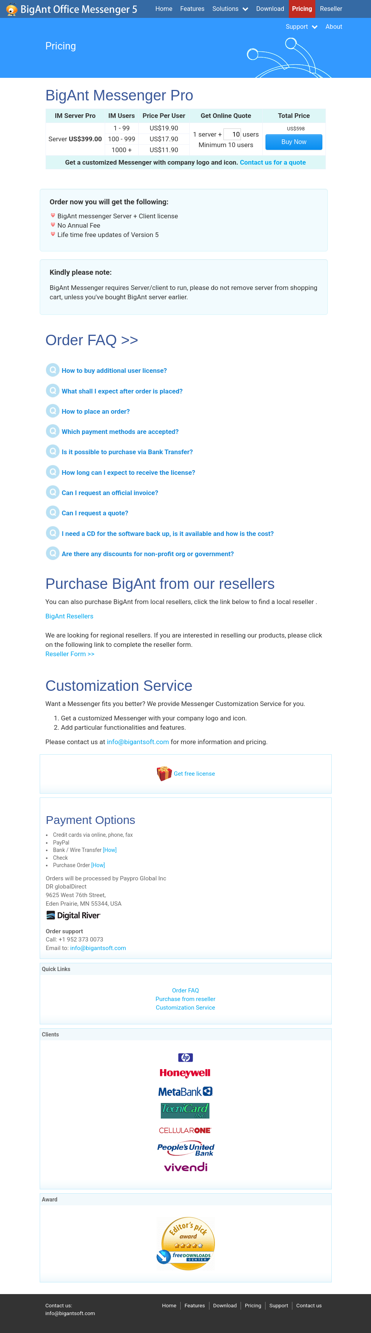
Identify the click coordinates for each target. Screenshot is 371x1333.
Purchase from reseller (186, 999)
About (333, 26)
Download (270, 8)
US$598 (295, 129)
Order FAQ (185, 990)
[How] (109, 850)
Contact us (309, 1305)
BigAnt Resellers (70, 616)
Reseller (331, 8)
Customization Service (185, 1007)
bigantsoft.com (71, 9)
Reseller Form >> (70, 654)
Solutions (230, 8)
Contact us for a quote (273, 162)
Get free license (185, 773)
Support (302, 26)
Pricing (302, 8)
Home (163, 8)
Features (192, 8)
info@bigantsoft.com (138, 742)
